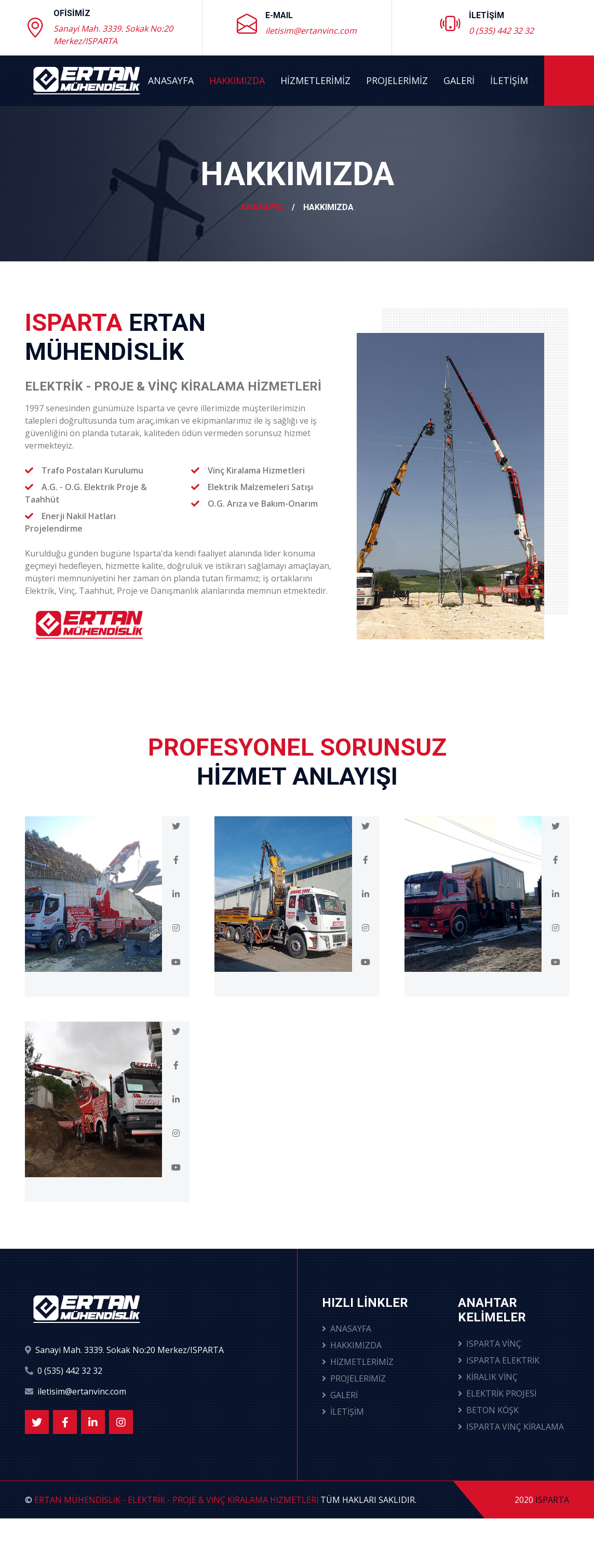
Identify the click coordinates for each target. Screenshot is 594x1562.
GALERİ (459, 80)
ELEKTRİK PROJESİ (497, 1393)
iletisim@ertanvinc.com (311, 30)
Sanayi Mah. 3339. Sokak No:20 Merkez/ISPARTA (113, 35)
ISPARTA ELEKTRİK (498, 1360)
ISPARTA (552, 1499)
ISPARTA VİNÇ (489, 1343)
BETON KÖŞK (488, 1410)
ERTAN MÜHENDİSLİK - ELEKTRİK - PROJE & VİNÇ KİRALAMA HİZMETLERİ (176, 1499)
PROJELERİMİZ (397, 80)
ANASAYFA (171, 80)
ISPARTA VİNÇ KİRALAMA (511, 1426)
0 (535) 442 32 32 (501, 30)
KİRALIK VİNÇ (488, 1377)
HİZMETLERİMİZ (315, 80)
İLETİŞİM (509, 80)
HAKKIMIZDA (237, 80)
